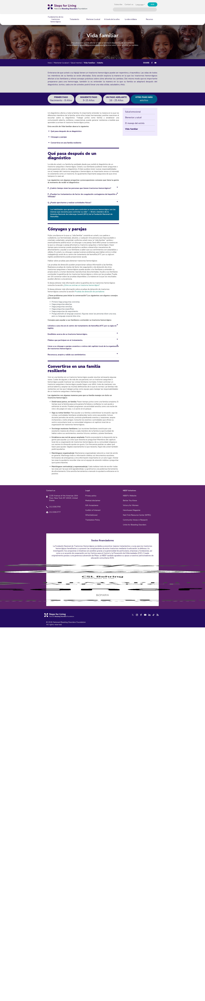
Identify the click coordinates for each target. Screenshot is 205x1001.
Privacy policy (90, 495)
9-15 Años (88, 99)
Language (140, 4)
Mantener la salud (61, 63)
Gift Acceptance (91, 505)
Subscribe (118, 4)
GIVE (152, 4)
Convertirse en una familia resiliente (66, 143)
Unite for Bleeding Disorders (134, 525)
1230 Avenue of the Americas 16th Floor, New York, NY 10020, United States (63, 498)
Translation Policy (92, 520)
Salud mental (76, 63)
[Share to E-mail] (155, 62)
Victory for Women (130, 505)
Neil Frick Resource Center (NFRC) (137, 515)
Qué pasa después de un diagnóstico (66, 131)
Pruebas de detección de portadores (89, 291)
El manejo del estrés (134, 123)
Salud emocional (133, 111)
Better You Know (130, 500)
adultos (144, 99)
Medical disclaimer (92, 500)
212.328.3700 (55, 507)
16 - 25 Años (116, 99)
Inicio (50, 63)
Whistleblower (91, 515)
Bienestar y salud (133, 117)
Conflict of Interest (93, 510)
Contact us (129, 4)
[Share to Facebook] (152, 62)
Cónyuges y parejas (59, 137)
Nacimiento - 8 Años (61, 99)
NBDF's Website (129, 495)
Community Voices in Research (135, 520)
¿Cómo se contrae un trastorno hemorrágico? (81, 285)
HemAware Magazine (131, 510)
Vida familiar (131, 129)
